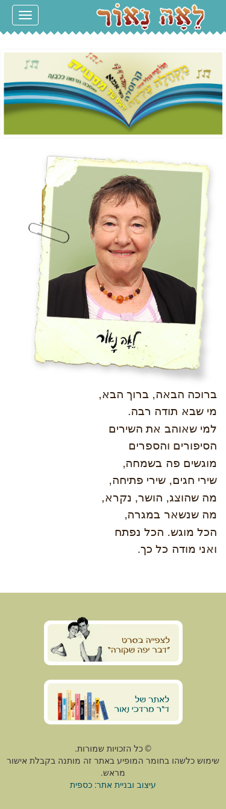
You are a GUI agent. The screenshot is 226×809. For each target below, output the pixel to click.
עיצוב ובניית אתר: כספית (113, 785)
